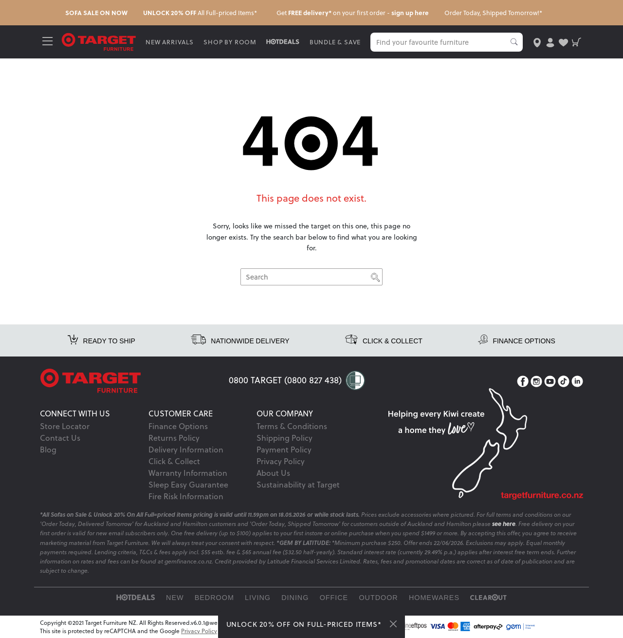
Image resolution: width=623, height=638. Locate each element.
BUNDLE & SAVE (335, 42)
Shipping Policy (284, 437)
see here (503, 524)
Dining (295, 597)
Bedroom (214, 597)
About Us (273, 473)
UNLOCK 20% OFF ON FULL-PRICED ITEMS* (304, 624)
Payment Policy (284, 449)
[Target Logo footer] (134, 381)
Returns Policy (174, 437)
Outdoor (378, 597)
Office (334, 597)
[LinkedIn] (577, 381)
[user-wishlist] (563, 42)
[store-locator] (536, 42)
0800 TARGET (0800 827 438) (285, 380)
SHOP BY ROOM (230, 42)
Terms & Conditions (292, 426)
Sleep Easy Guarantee (188, 484)
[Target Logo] (99, 41)
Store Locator (65, 426)
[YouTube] (550, 381)
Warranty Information (187, 473)
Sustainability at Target (298, 484)
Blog (48, 449)
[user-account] (549, 42)
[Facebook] (523, 381)
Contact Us (60, 437)
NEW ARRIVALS (170, 42)
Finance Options (178, 426)
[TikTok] (563, 381)
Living (258, 597)
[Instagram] (536, 381)
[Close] (393, 624)
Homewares (434, 597)
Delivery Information (185, 449)
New (174, 597)
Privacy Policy (281, 461)
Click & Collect (174, 461)
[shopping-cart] (576, 42)
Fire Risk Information (185, 496)
